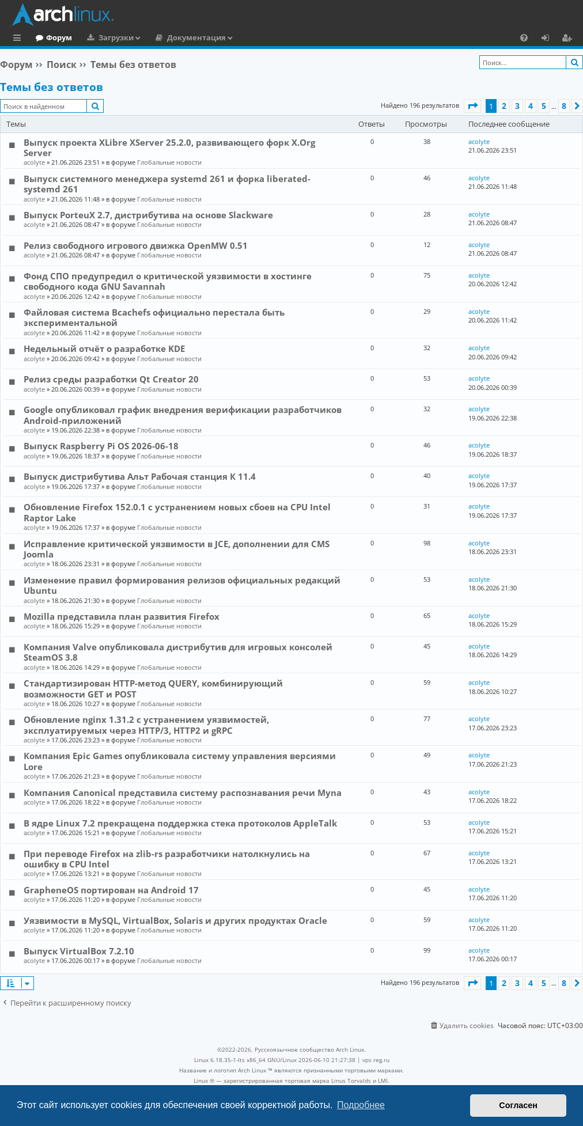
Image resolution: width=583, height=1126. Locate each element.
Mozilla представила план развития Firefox (121, 616)
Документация (243, 37)
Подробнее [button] (361, 1105)
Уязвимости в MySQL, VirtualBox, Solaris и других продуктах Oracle (175, 920)
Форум (106, 37)
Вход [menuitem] (549, 39)
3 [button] (517, 105)
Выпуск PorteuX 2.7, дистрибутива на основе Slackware (148, 215)
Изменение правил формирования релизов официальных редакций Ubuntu (182, 585)
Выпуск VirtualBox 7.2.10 (79, 951)
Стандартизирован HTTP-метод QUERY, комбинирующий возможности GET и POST (153, 688)
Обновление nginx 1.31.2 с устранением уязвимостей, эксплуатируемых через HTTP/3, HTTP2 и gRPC (146, 724)
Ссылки (19, 39)
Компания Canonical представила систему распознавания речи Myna (183, 792)
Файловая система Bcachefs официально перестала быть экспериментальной (154, 317)
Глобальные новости (169, 162)
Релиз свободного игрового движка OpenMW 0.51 (136, 245)
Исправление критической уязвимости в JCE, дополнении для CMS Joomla (177, 549)
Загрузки (163, 37)
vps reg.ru (375, 1060)
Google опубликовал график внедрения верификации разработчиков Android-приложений (183, 415)
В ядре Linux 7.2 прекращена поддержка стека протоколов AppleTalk (180, 823)
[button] (472, 106)
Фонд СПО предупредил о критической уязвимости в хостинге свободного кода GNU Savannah (168, 281)
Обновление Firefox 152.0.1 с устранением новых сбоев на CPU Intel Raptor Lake (177, 512)
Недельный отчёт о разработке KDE (104, 348)
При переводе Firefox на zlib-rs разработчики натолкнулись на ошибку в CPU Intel (167, 859)
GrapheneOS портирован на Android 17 (111, 890)
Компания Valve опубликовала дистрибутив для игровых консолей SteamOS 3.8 (178, 652)
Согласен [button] (518, 1105)
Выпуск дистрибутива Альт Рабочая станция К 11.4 (140, 476)
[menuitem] (524, 37)
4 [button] (530, 105)
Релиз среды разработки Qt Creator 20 (111, 379)
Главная (52, 37)
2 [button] (504, 105)
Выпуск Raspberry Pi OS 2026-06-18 (101, 446)
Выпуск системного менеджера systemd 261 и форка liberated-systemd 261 (167, 184)
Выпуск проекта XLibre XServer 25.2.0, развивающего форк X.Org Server (169, 147)
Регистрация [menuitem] (569, 39)
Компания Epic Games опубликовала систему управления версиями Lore (180, 761)
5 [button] (544, 105)
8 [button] (564, 105)
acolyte (34, 162)
